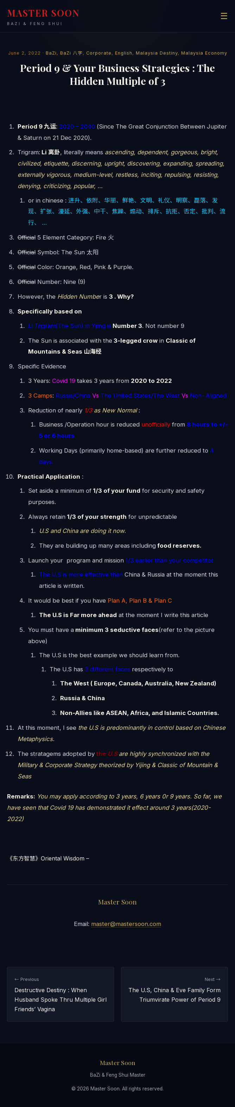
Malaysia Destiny (157, 53)
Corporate (99, 53)
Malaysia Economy (204, 53)
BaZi (51, 53)
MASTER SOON (43, 17)
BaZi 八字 (71, 53)
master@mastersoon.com (126, 923)
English (123, 53)
